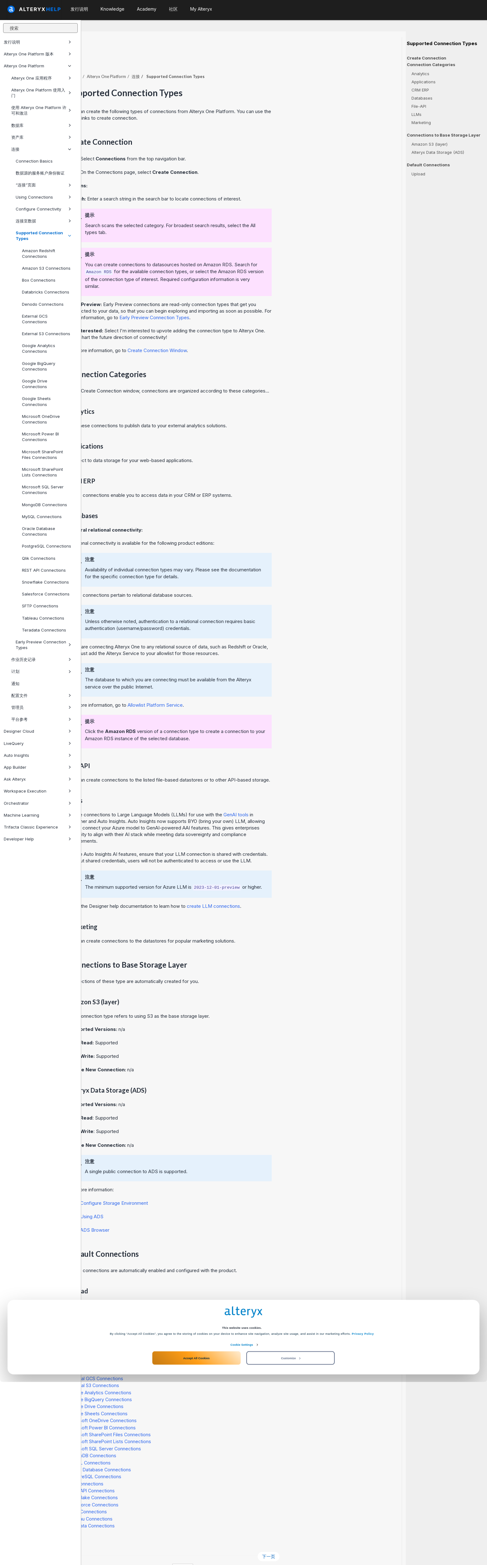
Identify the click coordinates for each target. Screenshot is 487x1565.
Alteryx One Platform (37, 65)
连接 (41, 149)
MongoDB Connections (44, 504)
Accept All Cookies (196, 1540)
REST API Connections (44, 570)
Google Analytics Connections (38, 348)
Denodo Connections (43, 304)
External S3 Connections (46, 333)
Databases (421, 98)
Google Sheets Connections (36, 401)
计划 (41, 671)
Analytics (420, 73)
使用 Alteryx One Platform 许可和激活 (41, 110)
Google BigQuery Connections (38, 366)
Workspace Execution (37, 790)
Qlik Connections (38, 558)
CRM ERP (420, 89)
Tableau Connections (43, 618)
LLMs (416, 114)
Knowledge (112, 9)
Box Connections (38, 280)
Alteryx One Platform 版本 (37, 53)
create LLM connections (294, 889)
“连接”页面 (43, 184)
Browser (176, 1213)
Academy (146, 9)
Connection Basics (34, 161)
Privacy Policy (363, 1516)
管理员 (41, 707)
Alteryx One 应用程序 (41, 78)
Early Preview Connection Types (43, 644)
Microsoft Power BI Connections (40, 436)
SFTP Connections (40, 605)
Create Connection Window (238, 333)
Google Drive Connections (34, 383)
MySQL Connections (42, 516)
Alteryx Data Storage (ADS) (437, 152)
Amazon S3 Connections (46, 268)
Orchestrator (37, 803)
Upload (418, 173)
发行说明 (37, 41)
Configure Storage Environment (195, 1186)
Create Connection (426, 57)
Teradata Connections (44, 629)
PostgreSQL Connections (46, 546)
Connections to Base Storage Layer (443, 135)
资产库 (41, 137)
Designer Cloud (37, 731)
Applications (423, 81)
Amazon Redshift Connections (38, 253)
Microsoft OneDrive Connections (41, 419)
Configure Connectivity (43, 208)
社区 (173, 9)
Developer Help (37, 838)
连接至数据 (43, 220)
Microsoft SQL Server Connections (43, 489)
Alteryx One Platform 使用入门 (41, 92)
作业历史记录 (41, 659)
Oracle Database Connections (38, 531)
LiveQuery (37, 743)
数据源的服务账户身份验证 (40, 172)
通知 (15, 683)
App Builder (37, 767)
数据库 (41, 125)
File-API (418, 106)
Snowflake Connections (45, 582)
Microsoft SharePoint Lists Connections (42, 472)
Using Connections (43, 197)
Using (173, 1199)
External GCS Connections (35, 319)
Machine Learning (37, 815)
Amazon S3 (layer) (429, 144)
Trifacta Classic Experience (37, 826)
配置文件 (41, 695)
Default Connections (428, 165)
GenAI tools (317, 797)
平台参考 (41, 719)
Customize (291, 1540)
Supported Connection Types (43, 235)
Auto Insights (37, 755)
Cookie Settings (241, 1527)
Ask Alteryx (37, 779)
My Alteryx (201, 9)
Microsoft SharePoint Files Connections (42, 454)
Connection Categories (431, 64)
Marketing (421, 122)
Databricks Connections (45, 291)
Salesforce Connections (46, 593)
